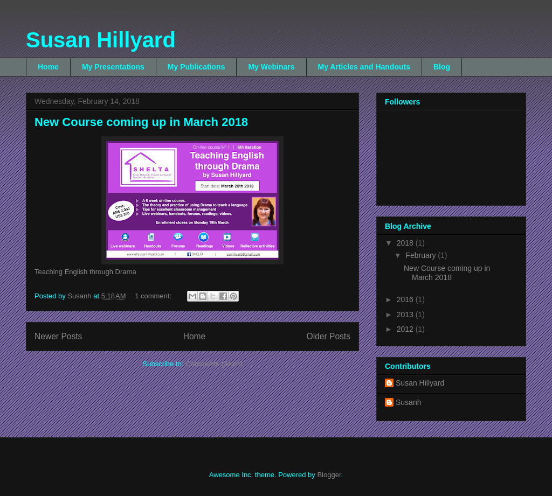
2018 (406, 243)
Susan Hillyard (101, 40)
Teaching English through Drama (85, 272)
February (421, 255)
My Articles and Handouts (364, 66)
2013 (406, 314)
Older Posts (328, 336)
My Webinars (271, 66)
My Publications (196, 66)
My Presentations (113, 66)
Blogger (329, 475)
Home (48, 66)
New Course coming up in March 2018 (141, 122)
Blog (441, 66)
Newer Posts (58, 336)
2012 (406, 329)
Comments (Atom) (213, 364)
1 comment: (154, 296)
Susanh (408, 402)
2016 (406, 299)
